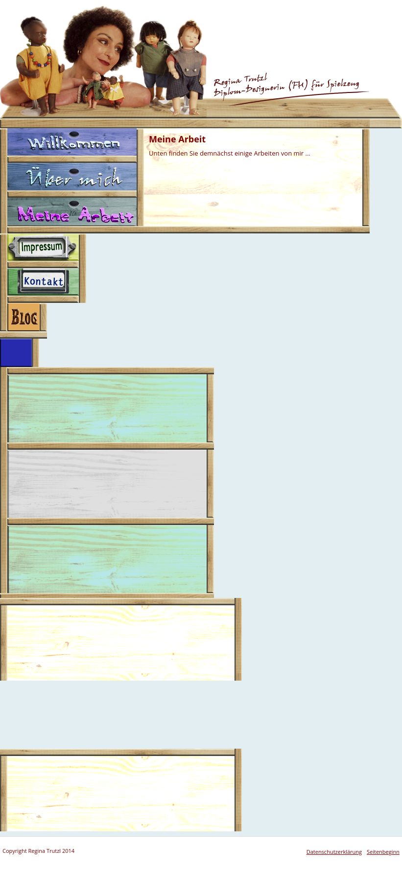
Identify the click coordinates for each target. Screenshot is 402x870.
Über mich (72, 180)
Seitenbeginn (383, 851)
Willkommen (72, 145)
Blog (23, 321)
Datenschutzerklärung (334, 851)
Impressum (43, 250)
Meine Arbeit (72, 215)
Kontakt (43, 285)
